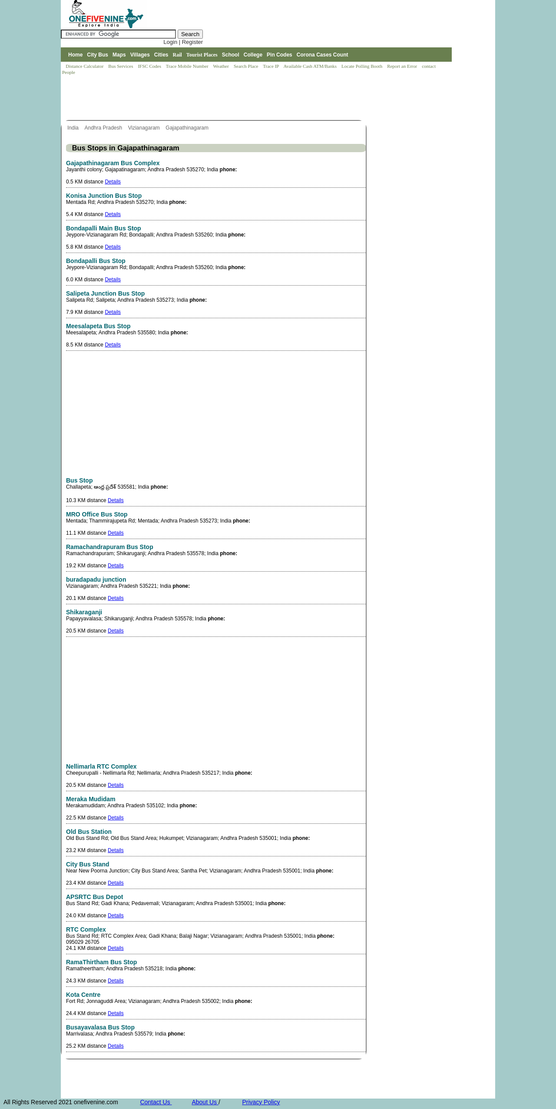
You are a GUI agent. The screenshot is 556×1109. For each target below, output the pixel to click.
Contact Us (156, 1102)
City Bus (97, 55)
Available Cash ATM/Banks (310, 66)
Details (113, 182)
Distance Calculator (84, 66)
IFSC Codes (150, 66)
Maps (119, 55)
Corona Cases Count (322, 55)
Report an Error (402, 66)
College (253, 55)
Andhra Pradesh (103, 128)
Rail (177, 55)
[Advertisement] (219, 98)
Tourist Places (202, 55)
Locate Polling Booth (362, 66)
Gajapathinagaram (187, 128)
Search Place (246, 66)
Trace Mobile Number (188, 66)
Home (75, 55)
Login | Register (183, 42)
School (230, 55)
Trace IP (271, 66)
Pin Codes (279, 55)
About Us (205, 1102)
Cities (161, 55)
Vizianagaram (145, 128)
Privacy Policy (261, 1102)
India (73, 128)
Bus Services (120, 66)
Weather (221, 66)
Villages (140, 55)
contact (429, 66)
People (68, 72)
